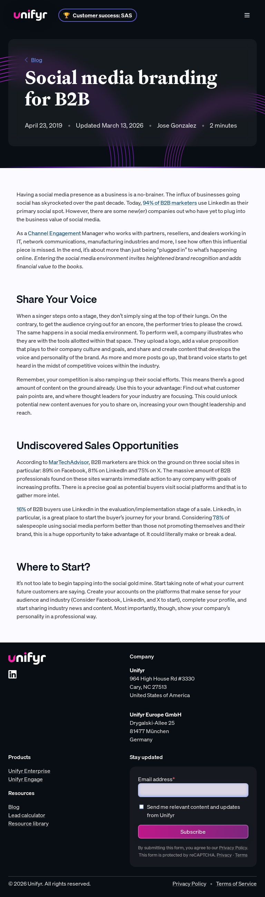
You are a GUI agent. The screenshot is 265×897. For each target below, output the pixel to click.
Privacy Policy (233, 848)
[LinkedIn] (12, 674)
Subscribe (193, 831)
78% (218, 517)
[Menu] (247, 15)
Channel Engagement (54, 233)
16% (21, 509)
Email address (156, 779)
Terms (241, 855)
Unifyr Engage (25, 779)
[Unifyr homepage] (27, 658)
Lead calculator (26, 815)
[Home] (30, 15)
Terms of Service (236, 883)
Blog (33, 60)
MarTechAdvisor (69, 462)
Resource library (28, 823)
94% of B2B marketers (170, 202)
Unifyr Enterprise (29, 771)
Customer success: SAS (102, 15)
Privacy (224, 855)
